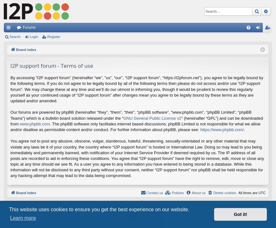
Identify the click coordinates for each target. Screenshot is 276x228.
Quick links (9, 28)
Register (53, 37)
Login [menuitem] (259, 28)
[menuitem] (248, 27)
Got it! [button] (240, 214)
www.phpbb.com (35, 124)
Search (15, 37)
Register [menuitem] (269, 28)
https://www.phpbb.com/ (222, 129)
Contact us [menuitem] (152, 192)
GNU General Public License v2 (152, 118)
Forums (29, 27)
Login (34, 37)
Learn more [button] (23, 218)
